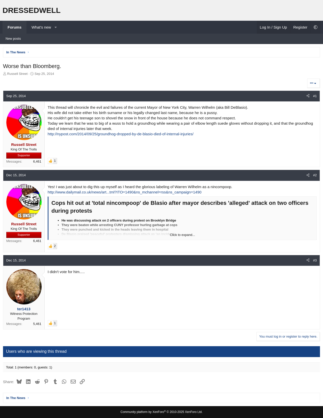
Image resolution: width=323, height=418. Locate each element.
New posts (13, 38)
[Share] (307, 97)
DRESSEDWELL (32, 10)
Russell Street (18, 74)
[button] (56, 27)
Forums (14, 27)
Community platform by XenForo (162, 412)
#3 (314, 261)
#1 (314, 97)
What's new (41, 27)
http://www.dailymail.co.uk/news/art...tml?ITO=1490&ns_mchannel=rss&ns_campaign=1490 (125, 193)
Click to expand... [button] (182, 235)
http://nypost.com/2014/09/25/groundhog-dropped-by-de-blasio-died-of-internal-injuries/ (121, 135)
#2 (314, 176)
